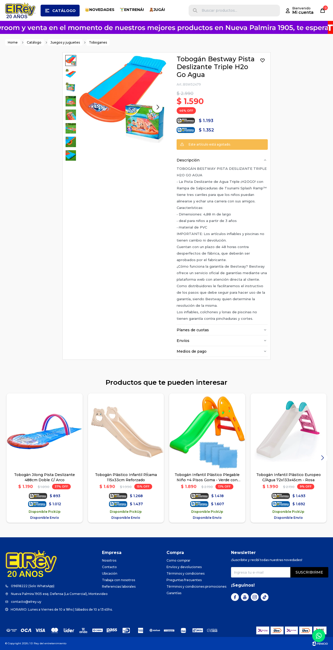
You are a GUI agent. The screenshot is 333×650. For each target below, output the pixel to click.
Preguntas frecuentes (184, 580)
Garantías (173, 593)
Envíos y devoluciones (184, 567)
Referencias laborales (119, 586)
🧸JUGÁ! (157, 9)
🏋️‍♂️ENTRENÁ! (132, 9)
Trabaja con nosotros (118, 580)
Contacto (109, 567)
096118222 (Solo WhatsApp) (32, 586)
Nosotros (109, 560)
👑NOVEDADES (99, 9)
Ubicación (109, 573)
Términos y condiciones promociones (196, 586)
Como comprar (178, 560)
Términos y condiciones (185, 573)
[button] (195, 10)
